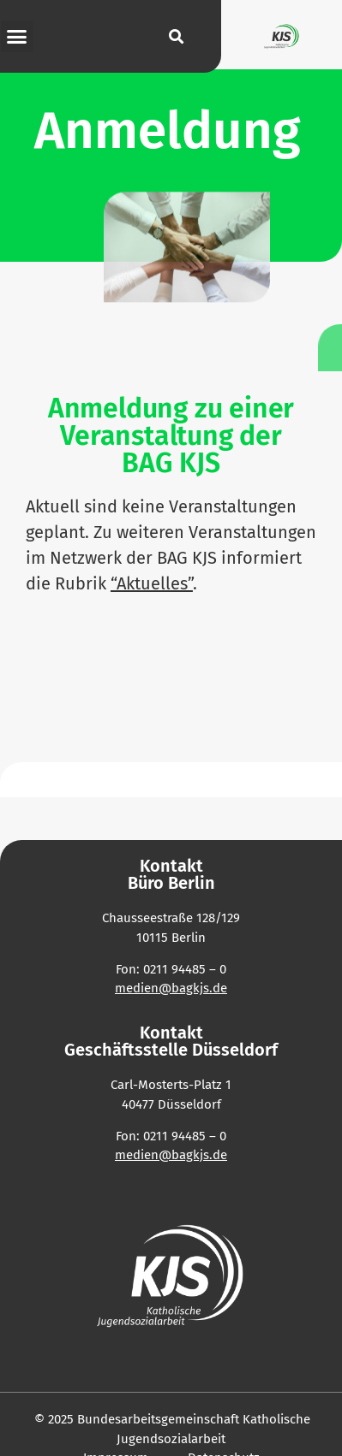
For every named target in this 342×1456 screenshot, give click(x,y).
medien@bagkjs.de (171, 1155)
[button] (17, 37)
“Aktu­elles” (152, 583)
